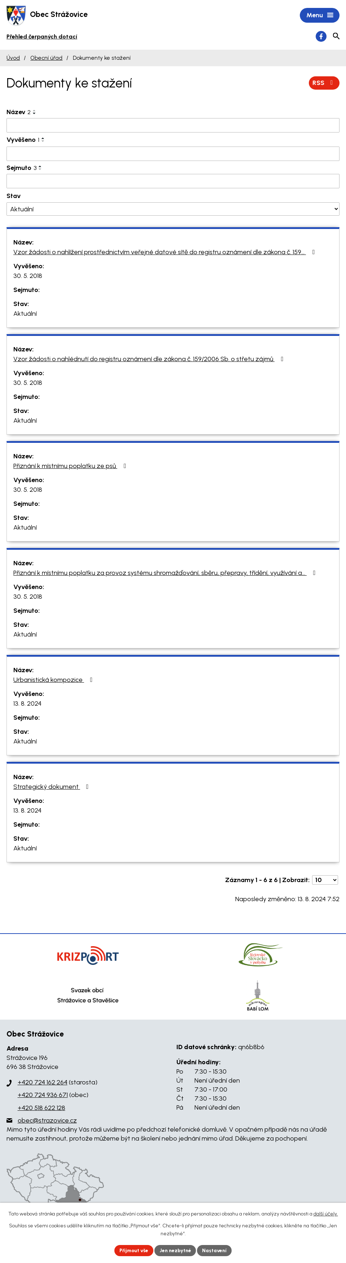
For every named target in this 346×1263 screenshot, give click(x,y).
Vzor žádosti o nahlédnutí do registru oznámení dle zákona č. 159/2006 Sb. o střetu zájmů (149, 359)
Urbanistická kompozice (54, 680)
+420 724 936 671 (43, 1096)
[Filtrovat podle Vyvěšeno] (173, 154)
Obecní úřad (46, 58)
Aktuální (25, 314)
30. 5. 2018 (27, 276)
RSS (324, 83)
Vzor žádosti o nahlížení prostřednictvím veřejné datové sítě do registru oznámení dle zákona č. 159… (165, 252)
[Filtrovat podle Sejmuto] (173, 182)
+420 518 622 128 (41, 1108)
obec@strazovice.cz (47, 1121)
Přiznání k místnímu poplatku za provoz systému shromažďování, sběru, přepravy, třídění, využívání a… (165, 573)
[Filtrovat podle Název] (173, 125)
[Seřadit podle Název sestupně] (35, 113)
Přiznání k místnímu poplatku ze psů (71, 466)
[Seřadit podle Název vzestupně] (35, 110)
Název (18, 112)
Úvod (13, 58)
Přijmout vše (133, 1250)
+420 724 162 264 (42, 1083)
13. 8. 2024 (27, 704)
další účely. (326, 1214)
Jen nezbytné (175, 1250)
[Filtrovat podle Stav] (173, 209)
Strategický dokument (52, 787)
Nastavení (215, 1250)
